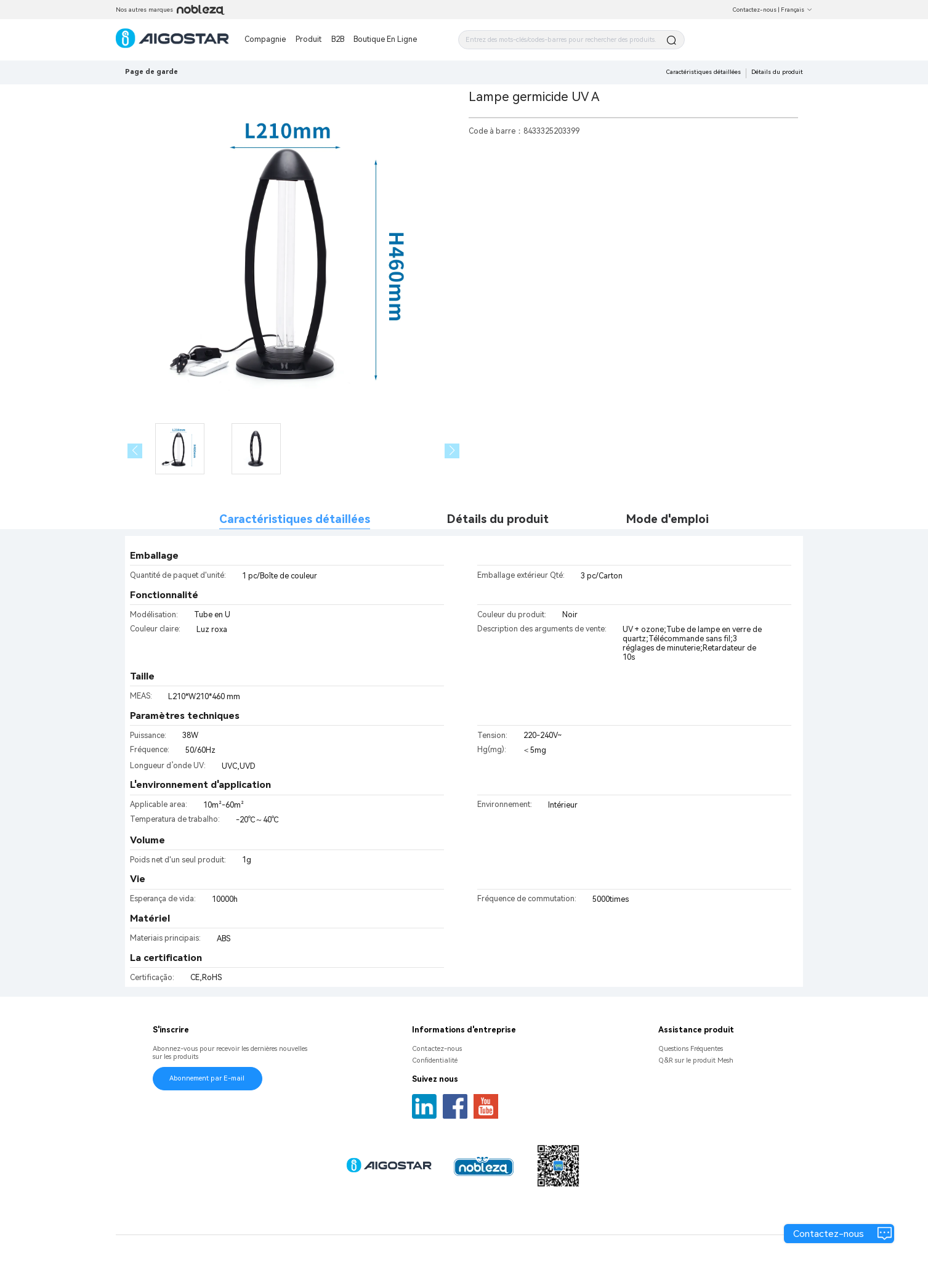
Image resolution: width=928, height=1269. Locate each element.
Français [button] (796, 9)
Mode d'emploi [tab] (667, 519)
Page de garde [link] (151, 72)
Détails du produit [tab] (498, 519)
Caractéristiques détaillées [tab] (294, 519)
